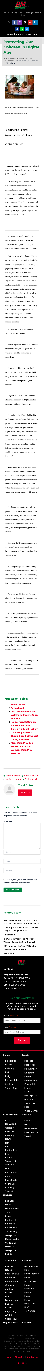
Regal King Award (10, 1313)
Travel (27, 1136)
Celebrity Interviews (10, 1130)
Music (8, 1168)
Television (10, 1191)
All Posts (25, 792)
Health (27, 1124)
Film (7, 1142)
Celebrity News (9, 1137)
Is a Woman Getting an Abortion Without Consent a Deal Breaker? (24, 725)
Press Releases (29, 1287)
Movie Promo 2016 (31, 1268)
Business (7, 1195)
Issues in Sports (28, 1090)
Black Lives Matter (10, 1062)
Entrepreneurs (12, 1208)
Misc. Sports (30, 1095)
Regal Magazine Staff (29, 1304)
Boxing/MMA (30, 1068)
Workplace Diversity (10, 1245)
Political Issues (9, 1268)
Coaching (29, 1072)
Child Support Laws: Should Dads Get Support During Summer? (24, 736)
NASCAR (28, 1099)
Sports (25, 1055)
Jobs (7, 1212)
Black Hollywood (10, 1122)
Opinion (7, 1055)
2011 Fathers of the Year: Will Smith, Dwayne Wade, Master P (25, 715)
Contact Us (32, 1357)
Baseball (28, 1060)
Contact (8, 969)
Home (6, 58)
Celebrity (9, 1068)
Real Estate (11, 1227)
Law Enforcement (12, 1298)
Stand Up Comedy (10, 1185)
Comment (8, 822)
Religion (9, 1076)
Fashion (28, 1120)
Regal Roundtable (11, 1178)
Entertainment (11, 1114)
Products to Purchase (11, 1222)
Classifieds (22, 1363)
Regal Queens (10, 1322)
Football (28, 1076)
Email (10, 1027)
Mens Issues (30, 1128)
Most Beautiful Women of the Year (10, 1159)
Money (8, 1216)
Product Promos (28, 1294)
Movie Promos (31, 1273)
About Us (27, 1260)
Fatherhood (9, 61)
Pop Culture (11, 1172)
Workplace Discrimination (12, 1237)
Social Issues (12, 1318)
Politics (8, 1072)
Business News (9, 1203)
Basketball (29, 1064)
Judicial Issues (9, 1291)
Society (9, 1084)
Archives (26, 1322)
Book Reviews (12, 1273)
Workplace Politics (10, 1252)
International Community (11, 1283)
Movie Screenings (30, 1279)
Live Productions (11, 1148)
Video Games (31, 1111)
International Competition (30, 1082)
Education (10, 1277)
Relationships (31, 1132)
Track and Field (29, 1105)
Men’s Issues (26, 58)
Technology (11, 1231)
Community (9, 1260)
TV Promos (29, 1311)
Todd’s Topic (11, 1088)
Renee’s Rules (12, 1080)
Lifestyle (15, 58)
